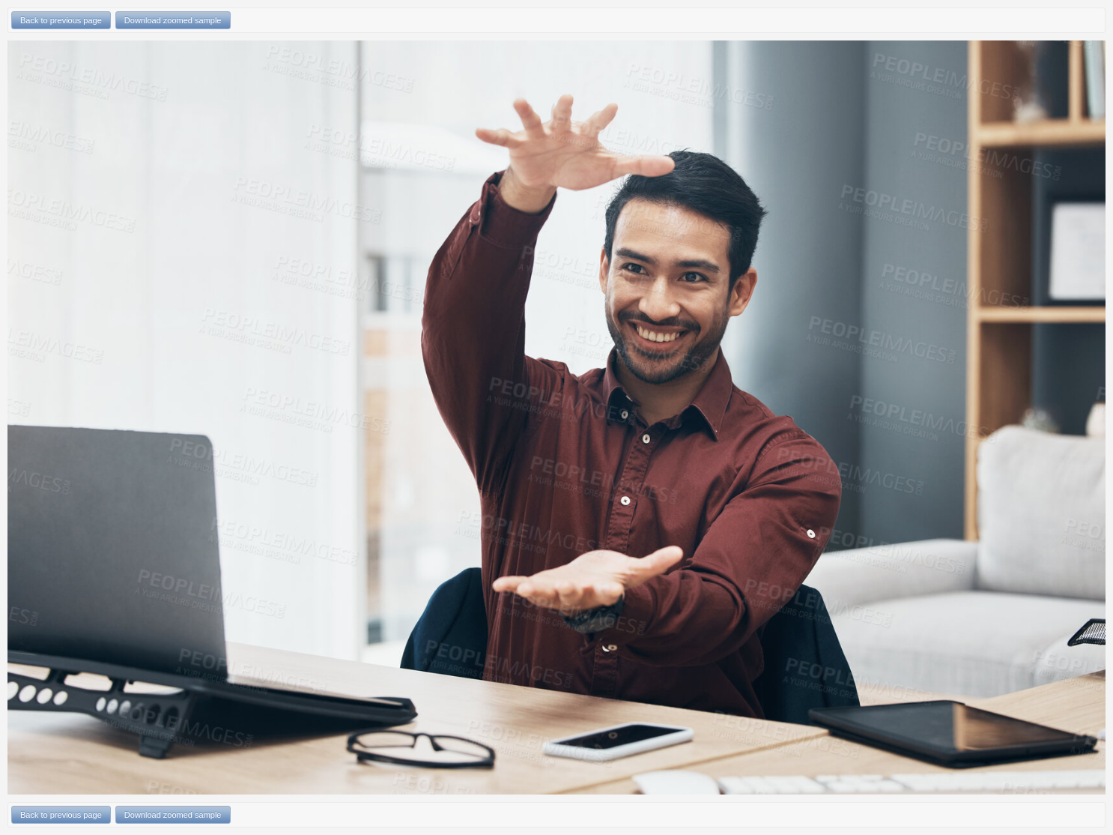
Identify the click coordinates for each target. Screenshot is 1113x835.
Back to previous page (61, 20)
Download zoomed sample (173, 20)
